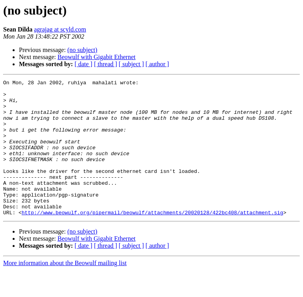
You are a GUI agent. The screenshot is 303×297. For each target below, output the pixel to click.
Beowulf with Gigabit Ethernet (97, 57)
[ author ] (157, 64)
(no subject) (82, 49)
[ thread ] (105, 64)
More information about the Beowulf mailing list (65, 290)
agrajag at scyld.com (60, 29)
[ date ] (83, 64)
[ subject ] (131, 64)
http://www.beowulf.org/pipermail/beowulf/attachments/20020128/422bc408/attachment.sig (152, 239)
